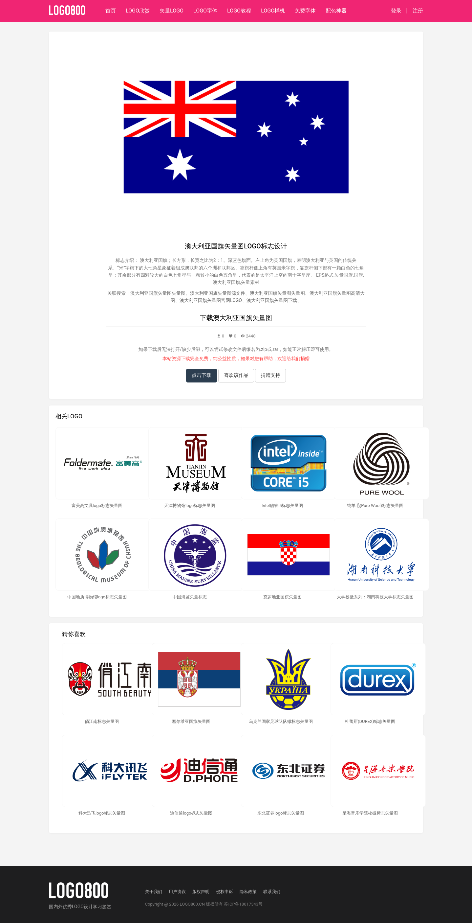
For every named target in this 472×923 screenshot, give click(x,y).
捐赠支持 (270, 375)
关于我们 (153, 891)
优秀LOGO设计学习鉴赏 (87, 906)
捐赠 (305, 358)
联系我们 (271, 891)
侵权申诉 (224, 891)
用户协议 (177, 891)
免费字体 (305, 11)
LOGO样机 (273, 11)
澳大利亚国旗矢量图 (242, 318)
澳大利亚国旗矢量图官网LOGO (211, 300)
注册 (418, 10)
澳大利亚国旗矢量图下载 (272, 300)
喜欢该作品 (236, 375)
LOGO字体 (205, 11)
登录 (396, 10)
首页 (110, 11)
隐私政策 (248, 891)
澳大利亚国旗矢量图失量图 (277, 293)
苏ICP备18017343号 (243, 904)
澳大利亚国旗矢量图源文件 (217, 293)
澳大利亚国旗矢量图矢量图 (157, 293)
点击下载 (201, 375)
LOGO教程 (239, 11)
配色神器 (336, 11)
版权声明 (200, 891)
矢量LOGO (171, 11)
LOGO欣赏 (138, 11)
